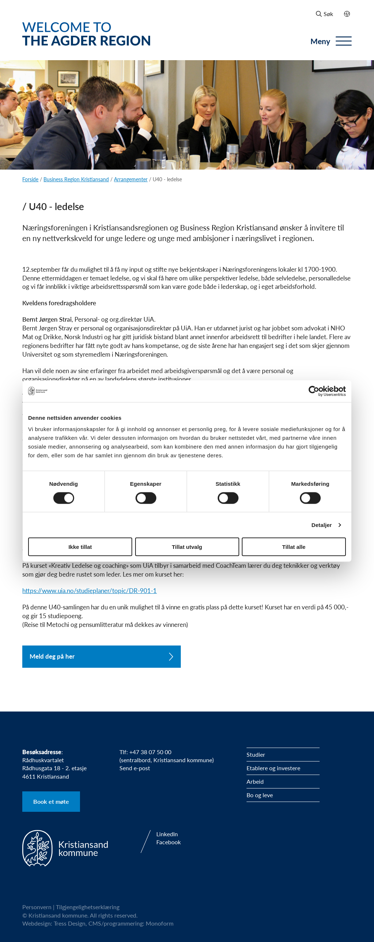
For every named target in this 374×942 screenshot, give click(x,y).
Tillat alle (294, 547)
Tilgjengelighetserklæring (87, 907)
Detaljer (322, 525)
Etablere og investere (273, 768)
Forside (30, 179)
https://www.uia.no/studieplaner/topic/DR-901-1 (89, 590)
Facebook (168, 842)
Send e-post (134, 768)
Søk (324, 13)
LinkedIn (167, 834)
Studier (256, 754)
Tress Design (69, 923)
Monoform (159, 923)
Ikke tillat (80, 547)
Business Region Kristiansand (76, 179)
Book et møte (51, 801)
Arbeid (255, 781)
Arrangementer (131, 179)
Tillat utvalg (187, 547)
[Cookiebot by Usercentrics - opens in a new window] (314, 390)
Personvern (36, 907)
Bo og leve (260, 795)
